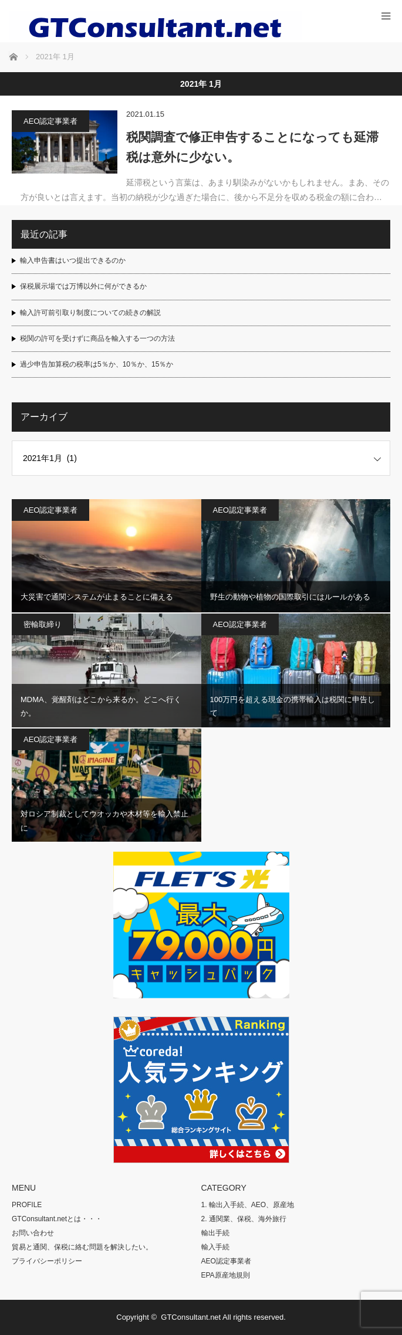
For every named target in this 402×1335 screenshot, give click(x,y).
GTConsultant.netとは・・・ (57, 1219)
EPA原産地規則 (225, 1275)
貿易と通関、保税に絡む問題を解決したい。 (82, 1247)
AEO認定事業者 (50, 121)
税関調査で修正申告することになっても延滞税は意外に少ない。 (252, 147)
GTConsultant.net (191, 1317)
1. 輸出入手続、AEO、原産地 (248, 1205)
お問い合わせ (33, 1233)
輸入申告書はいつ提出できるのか (73, 260)
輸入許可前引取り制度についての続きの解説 (90, 313)
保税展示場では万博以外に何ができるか (83, 286)
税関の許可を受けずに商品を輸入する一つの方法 (97, 338)
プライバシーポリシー (47, 1261)
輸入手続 (215, 1247)
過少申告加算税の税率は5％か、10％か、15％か (96, 364)
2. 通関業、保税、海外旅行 (243, 1219)
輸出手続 (215, 1233)
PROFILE (27, 1205)
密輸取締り (42, 624)
